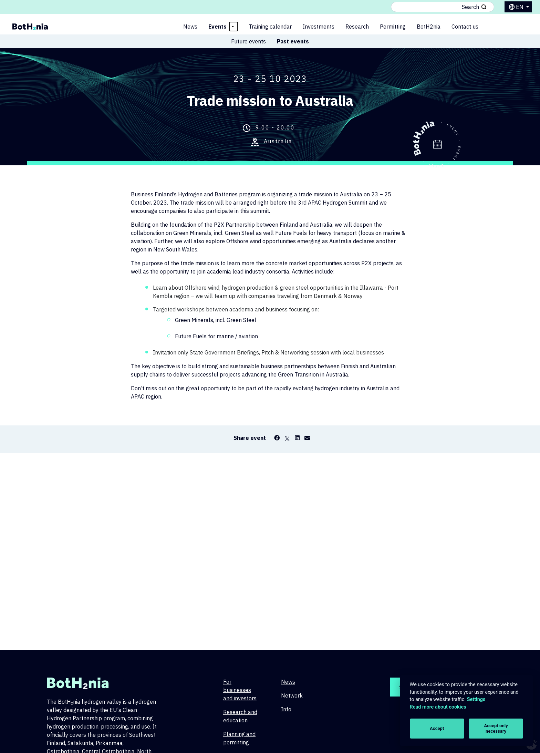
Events (217, 26)
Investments (318, 26)
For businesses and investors (240, 690)
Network (292, 695)
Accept (437, 728)
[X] (287, 437)
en (520, 6)
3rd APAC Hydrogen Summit (332, 202)
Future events (248, 41)
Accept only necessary (496, 728)
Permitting (393, 26)
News (190, 26)
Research (357, 26)
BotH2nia (428, 26)
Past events (293, 41)
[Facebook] (277, 437)
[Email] (307, 437)
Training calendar (270, 26)
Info (286, 709)
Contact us (464, 26)
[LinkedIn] (297, 437)
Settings (476, 699)
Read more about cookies (438, 707)
